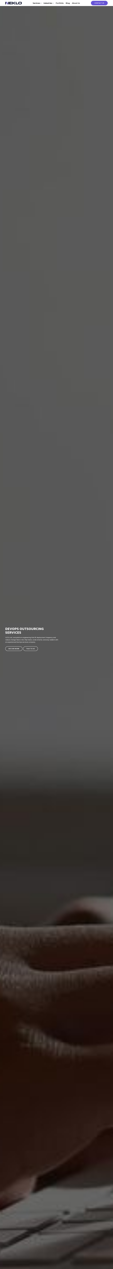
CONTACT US (99, 3)
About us (76, 3)
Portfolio (60, 3)
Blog (68, 3)
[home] (13, 3)
